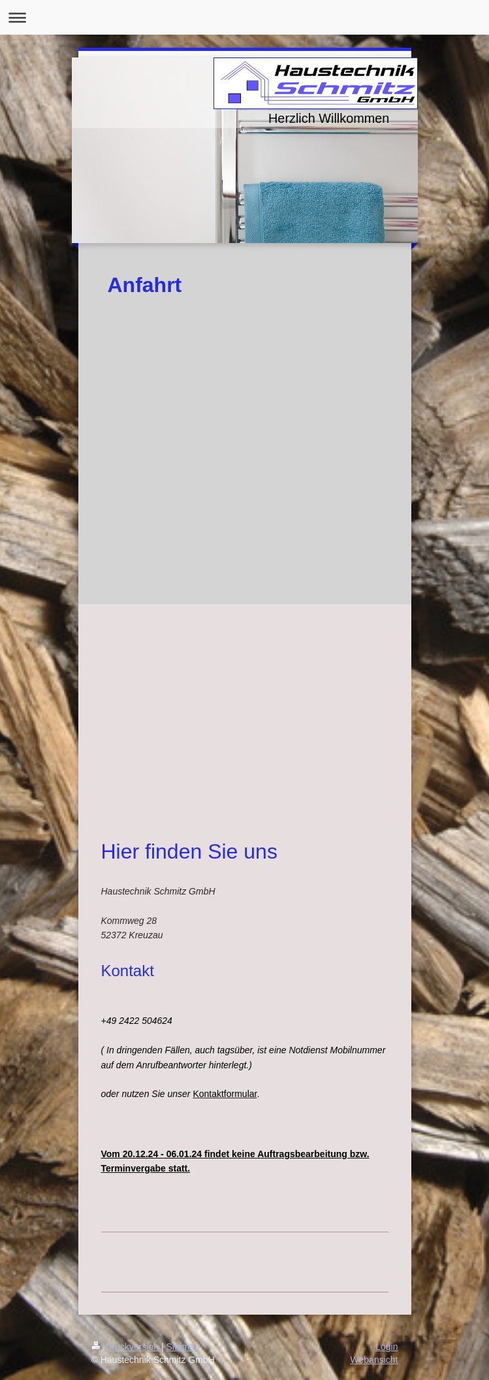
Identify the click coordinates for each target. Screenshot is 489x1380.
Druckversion (126, 1346)
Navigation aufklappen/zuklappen (244, 17)
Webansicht (374, 1360)
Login (386, 1346)
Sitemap (183, 1346)
